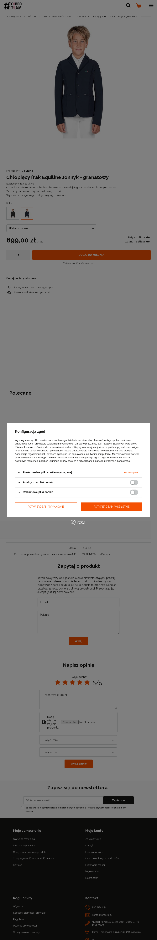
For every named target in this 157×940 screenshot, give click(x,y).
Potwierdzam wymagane (46, 506)
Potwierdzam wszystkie (111, 506)
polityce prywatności (119, 447)
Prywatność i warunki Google (116, 450)
